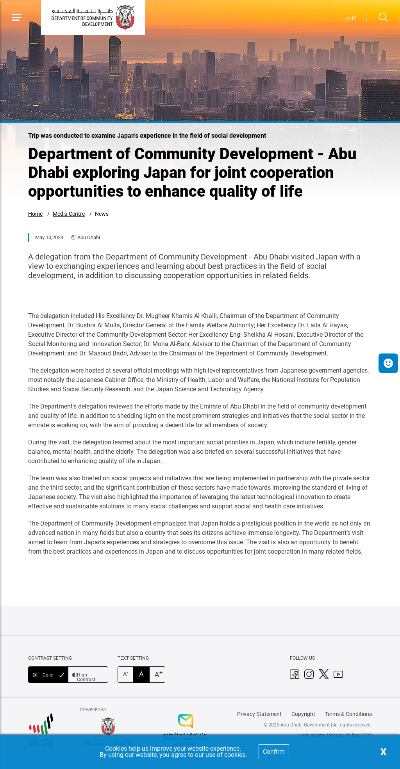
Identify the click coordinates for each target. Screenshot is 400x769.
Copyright (303, 714)
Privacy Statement (259, 714)
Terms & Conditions (348, 714)
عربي (350, 17)
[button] (388, 363)
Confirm (274, 751)
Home (35, 214)
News (102, 214)
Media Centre (69, 214)
